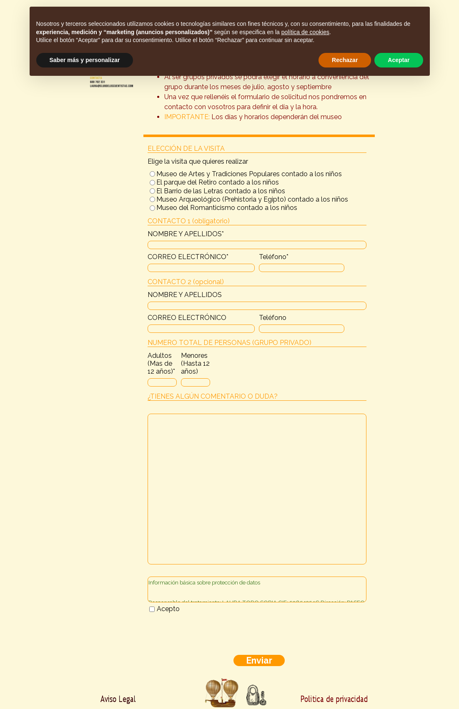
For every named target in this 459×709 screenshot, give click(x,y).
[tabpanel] (259, 87)
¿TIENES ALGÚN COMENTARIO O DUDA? (213, 396)
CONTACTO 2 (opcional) (186, 282)
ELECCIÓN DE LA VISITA (186, 148)
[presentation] (211, 634)
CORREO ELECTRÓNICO (188, 257)
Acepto (168, 609)
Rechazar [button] (345, 60)
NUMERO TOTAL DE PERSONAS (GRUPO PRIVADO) (229, 343)
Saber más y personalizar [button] (85, 60)
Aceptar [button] (398, 60)
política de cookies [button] (305, 32)
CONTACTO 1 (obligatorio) (189, 221)
